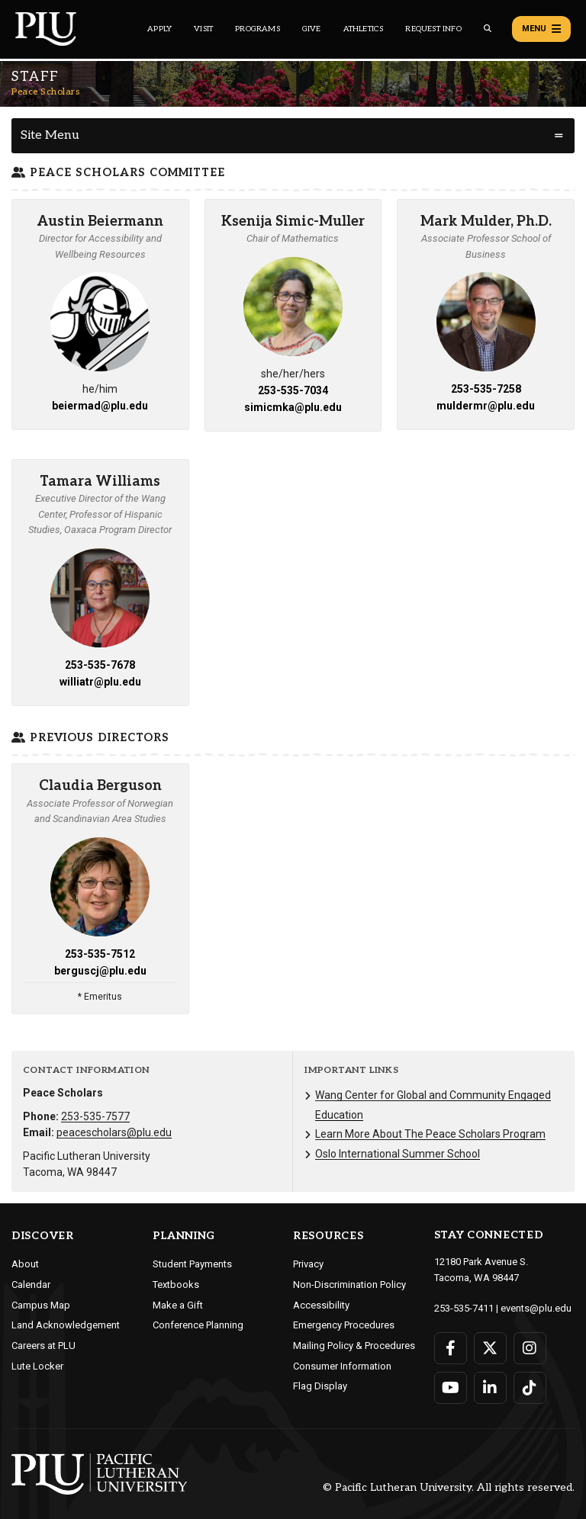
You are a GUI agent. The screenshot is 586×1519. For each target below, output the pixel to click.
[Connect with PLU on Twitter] (490, 1348)
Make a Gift (178, 1305)
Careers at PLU (43, 1345)
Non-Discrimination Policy (349, 1284)
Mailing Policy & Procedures (354, 1345)
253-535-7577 (95, 1116)
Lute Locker (37, 1366)
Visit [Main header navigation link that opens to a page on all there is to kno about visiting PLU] (203, 29)
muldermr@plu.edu (485, 406)
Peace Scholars (45, 92)
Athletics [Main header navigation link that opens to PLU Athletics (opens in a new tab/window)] (363, 29)
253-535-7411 (464, 1308)
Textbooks (176, 1284)
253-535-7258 (486, 389)
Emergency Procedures (343, 1325)
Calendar (30, 1284)
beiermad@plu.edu (100, 406)
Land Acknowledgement (65, 1325)
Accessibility (321, 1305)
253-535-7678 (100, 665)
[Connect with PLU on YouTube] (450, 1388)
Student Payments (192, 1264)
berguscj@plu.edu (100, 971)
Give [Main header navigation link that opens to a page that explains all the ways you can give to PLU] (311, 29)
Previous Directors (90, 737)
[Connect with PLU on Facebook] (450, 1348)
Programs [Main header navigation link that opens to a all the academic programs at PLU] (257, 29)
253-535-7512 (100, 954)
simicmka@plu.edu (293, 407)
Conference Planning (198, 1325)
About (25, 1264)
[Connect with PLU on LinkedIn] (490, 1388)
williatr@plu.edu (100, 682)
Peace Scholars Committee (118, 172)
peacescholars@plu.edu (114, 1132)
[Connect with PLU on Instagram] (530, 1348)
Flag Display (320, 1386)
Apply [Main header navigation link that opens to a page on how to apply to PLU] (159, 29)
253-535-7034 (293, 390)
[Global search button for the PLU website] (488, 28)
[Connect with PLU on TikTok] (530, 1388)
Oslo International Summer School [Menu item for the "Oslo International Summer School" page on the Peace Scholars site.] (397, 1154)
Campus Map (40, 1305)
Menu (541, 29)
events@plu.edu (536, 1308)
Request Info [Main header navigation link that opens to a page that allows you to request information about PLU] (433, 29)
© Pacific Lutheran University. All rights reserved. (449, 1487)
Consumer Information (342, 1366)
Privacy (308, 1264)
